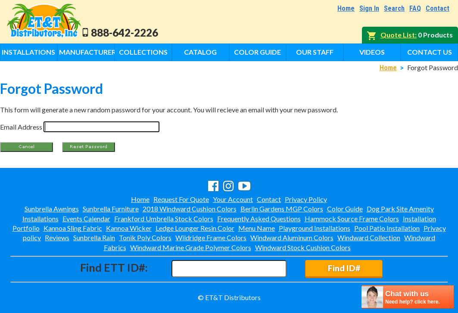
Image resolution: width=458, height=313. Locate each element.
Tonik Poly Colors (145, 237)
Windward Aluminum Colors (291, 237)
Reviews (57, 237)
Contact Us (429, 52)
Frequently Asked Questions (259, 218)
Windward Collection (368, 237)
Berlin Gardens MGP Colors (281, 209)
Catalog (200, 52)
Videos (372, 52)
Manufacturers (87, 52)
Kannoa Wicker (129, 228)
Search (394, 8)
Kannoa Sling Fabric (73, 228)
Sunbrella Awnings (52, 209)
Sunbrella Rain (94, 237)
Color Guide (257, 52)
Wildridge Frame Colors (210, 237)
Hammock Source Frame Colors (352, 218)
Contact (437, 8)
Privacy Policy (306, 199)
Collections (143, 52)
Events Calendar (86, 218)
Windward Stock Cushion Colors (303, 247)
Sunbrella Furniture (111, 209)
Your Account (233, 199)
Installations (28, 52)
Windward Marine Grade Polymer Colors (190, 247)
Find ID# (344, 268)
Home (346, 8)
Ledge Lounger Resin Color (195, 228)
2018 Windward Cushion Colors (190, 209)
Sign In (369, 8)
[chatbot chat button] (407, 297)
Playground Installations (314, 228)
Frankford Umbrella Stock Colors (163, 218)
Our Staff (314, 52)
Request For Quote (181, 199)
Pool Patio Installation (387, 228)
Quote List (397, 35)
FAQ (415, 8)
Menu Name (256, 228)
